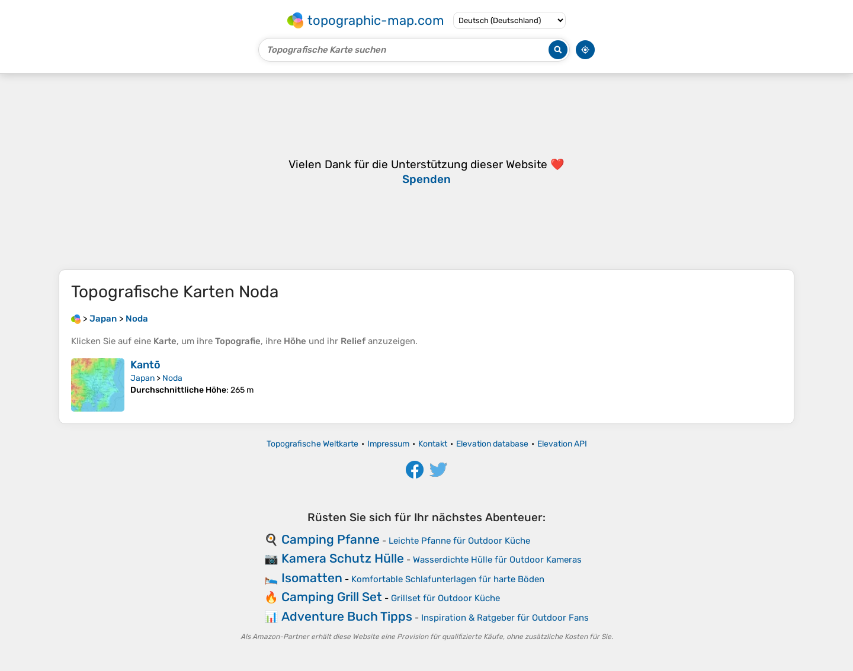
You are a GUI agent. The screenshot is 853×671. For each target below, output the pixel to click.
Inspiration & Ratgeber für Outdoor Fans (505, 617)
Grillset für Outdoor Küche (445, 598)
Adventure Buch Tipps (346, 616)
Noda (172, 378)
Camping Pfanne (330, 539)
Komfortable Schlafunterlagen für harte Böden (447, 579)
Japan (142, 378)
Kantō (145, 364)
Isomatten (311, 577)
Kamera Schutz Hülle (342, 558)
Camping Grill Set (331, 596)
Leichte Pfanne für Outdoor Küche (459, 540)
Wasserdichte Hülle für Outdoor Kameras (497, 559)
